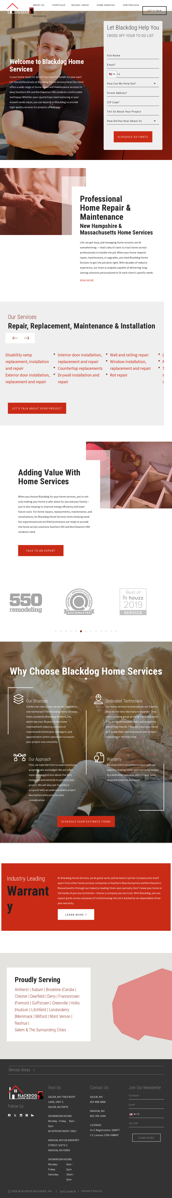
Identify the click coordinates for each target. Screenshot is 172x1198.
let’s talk (155, 10)
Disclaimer (68, 1191)
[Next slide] (26, 338)
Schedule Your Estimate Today (86, 821)
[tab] (56, 631)
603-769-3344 (97, 1116)
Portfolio (59, 5)
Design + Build (80, 5)
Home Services (106, 5)
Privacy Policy (91, 1191)
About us (38, 5)
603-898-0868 (97, 1101)
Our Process (131, 5)
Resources (40, 16)
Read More (87, 280)
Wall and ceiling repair (136, 355)
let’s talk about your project (37, 408)
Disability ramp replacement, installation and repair (34, 361)
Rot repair (125, 375)
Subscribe (146, 1137)
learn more (75, 914)
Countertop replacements (86, 368)
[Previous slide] (14, 338)
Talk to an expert (41, 550)
